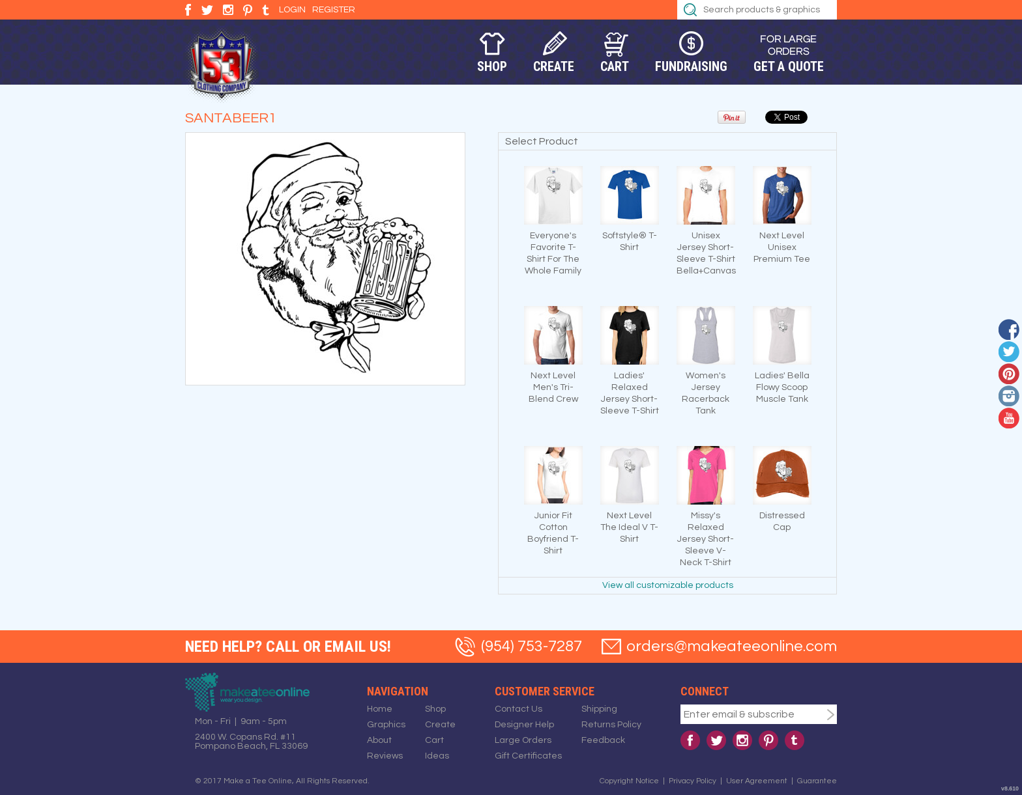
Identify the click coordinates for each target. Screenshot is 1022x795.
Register (333, 9)
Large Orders (523, 740)
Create (553, 66)
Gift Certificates (528, 755)
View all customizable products (667, 585)
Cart (614, 66)
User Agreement (756, 781)
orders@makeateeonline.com (731, 646)
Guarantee (817, 781)
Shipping (599, 709)
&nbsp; (553, 195)
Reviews (385, 755)
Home (379, 709)
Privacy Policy (692, 781)
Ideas (437, 755)
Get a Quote (788, 66)
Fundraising (691, 66)
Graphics (386, 724)
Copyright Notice (629, 781)
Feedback (603, 740)
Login (292, 9)
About (379, 740)
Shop (492, 66)
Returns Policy (611, 724)
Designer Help (524, 724)
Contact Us (518, 709)
